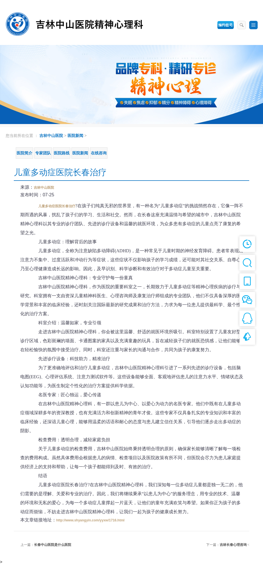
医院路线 (61, 153)
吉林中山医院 (51, 135)
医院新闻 (75, 135)
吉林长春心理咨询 (233, 545)
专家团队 (43, 153)
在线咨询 (99, 153)
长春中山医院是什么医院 (52, 545)
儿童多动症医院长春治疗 (56, 206)
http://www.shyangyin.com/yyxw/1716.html (90, 520)
